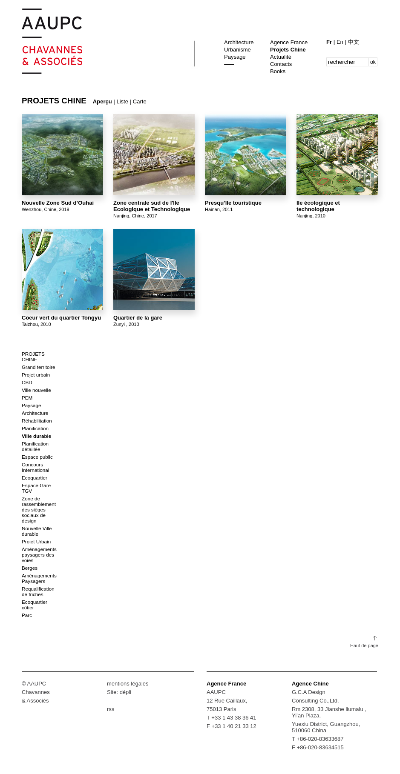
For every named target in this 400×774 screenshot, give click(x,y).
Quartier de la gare (137, 317)
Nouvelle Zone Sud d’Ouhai (58, 203)
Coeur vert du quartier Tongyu (61, 317)
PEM (27, 397)
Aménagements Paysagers (39, 578)
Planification (35, 428)
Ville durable (36, 436)
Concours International (35, 467)
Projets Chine (288, 49)
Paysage (235, 57)
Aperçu (102, 101)
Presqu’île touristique (233, 203)
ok (373, 62)
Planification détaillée (35, 446)
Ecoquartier (34, 477)
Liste (122, 101)
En (341, 42)
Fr (330, 42)
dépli (125, 692)
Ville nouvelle (36, 390)
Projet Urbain (36, 541)
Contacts (281, 64)
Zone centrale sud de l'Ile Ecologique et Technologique (151, 206)
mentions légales (128, 683)
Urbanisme (237, 49)
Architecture (238, 42)
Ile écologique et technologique (318, 206)
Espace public (37, 457)
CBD (27, 382)
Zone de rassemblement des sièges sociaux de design (39, 509)
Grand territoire (38, 367)
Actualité (280, 57)
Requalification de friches (38, 591)
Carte (140, 101)
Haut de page (364, 645)
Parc (27, 615)
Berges (29, 568)
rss (110, 709)
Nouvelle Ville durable (37, 531)
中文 (353, 42)
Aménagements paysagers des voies (39, 554)
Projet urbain (36, 374)
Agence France (289, 42)
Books (277, 71)
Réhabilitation (37, 420)
